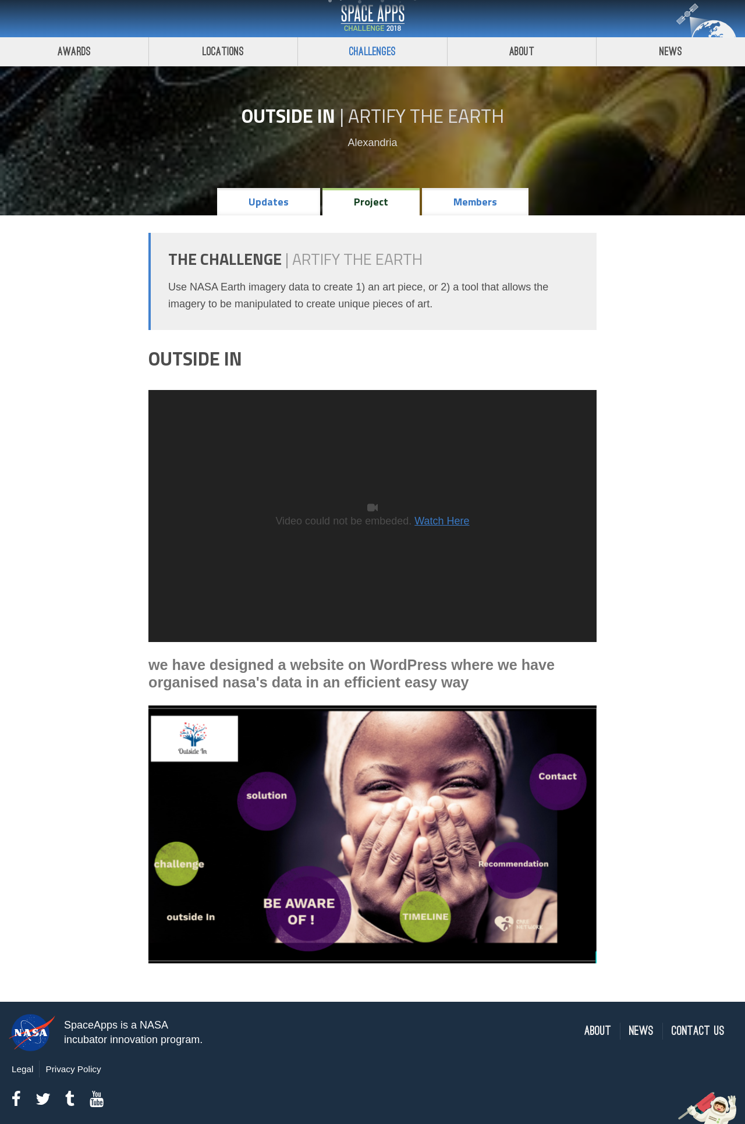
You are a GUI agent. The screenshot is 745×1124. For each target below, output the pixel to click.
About (521, 51)
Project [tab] (371, 202)
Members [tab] (475, 202)
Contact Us (698, 1031)
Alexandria (372, 142)
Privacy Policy (73, 1069)
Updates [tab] (269, 202)
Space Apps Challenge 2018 (372, 18)
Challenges (372, 51)
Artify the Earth (426, 115)
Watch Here (441, 521)
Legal (22, 1069)
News (641, 1031)
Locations (223, 51)
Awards (74, 51)
